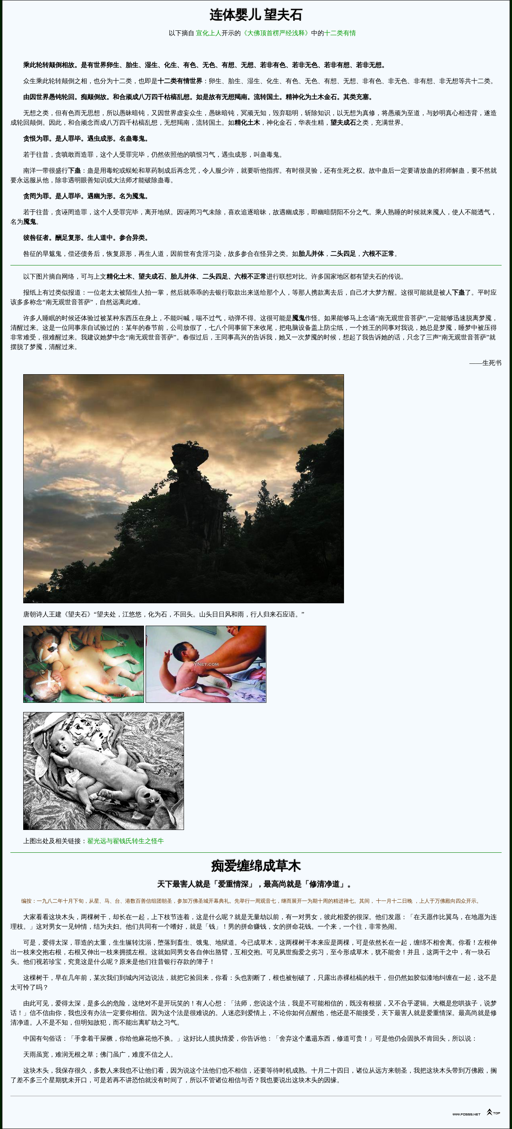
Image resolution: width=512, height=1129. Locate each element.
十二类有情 (340, 33)
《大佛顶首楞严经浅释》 (276, 33)
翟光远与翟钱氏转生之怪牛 (125, 841)
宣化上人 (209, 33)
